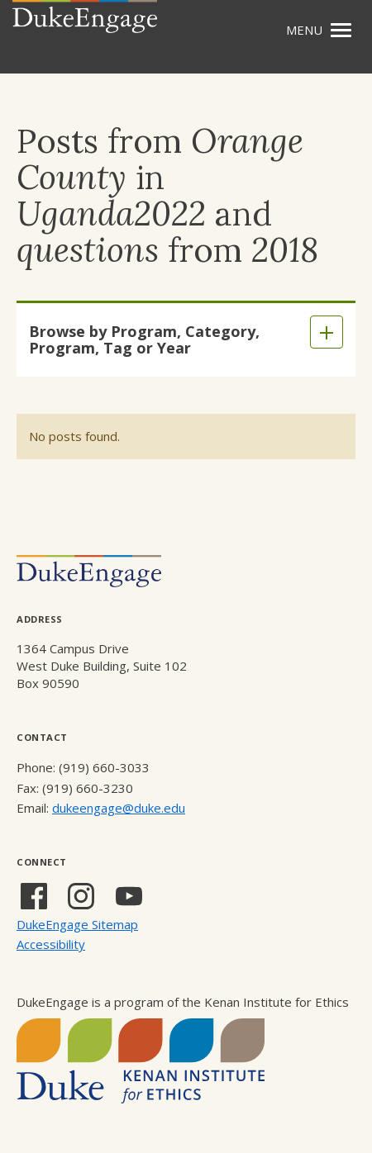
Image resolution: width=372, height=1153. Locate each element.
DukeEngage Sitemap (77, 924)
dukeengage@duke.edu (118, 808)
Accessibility (51, 944)
